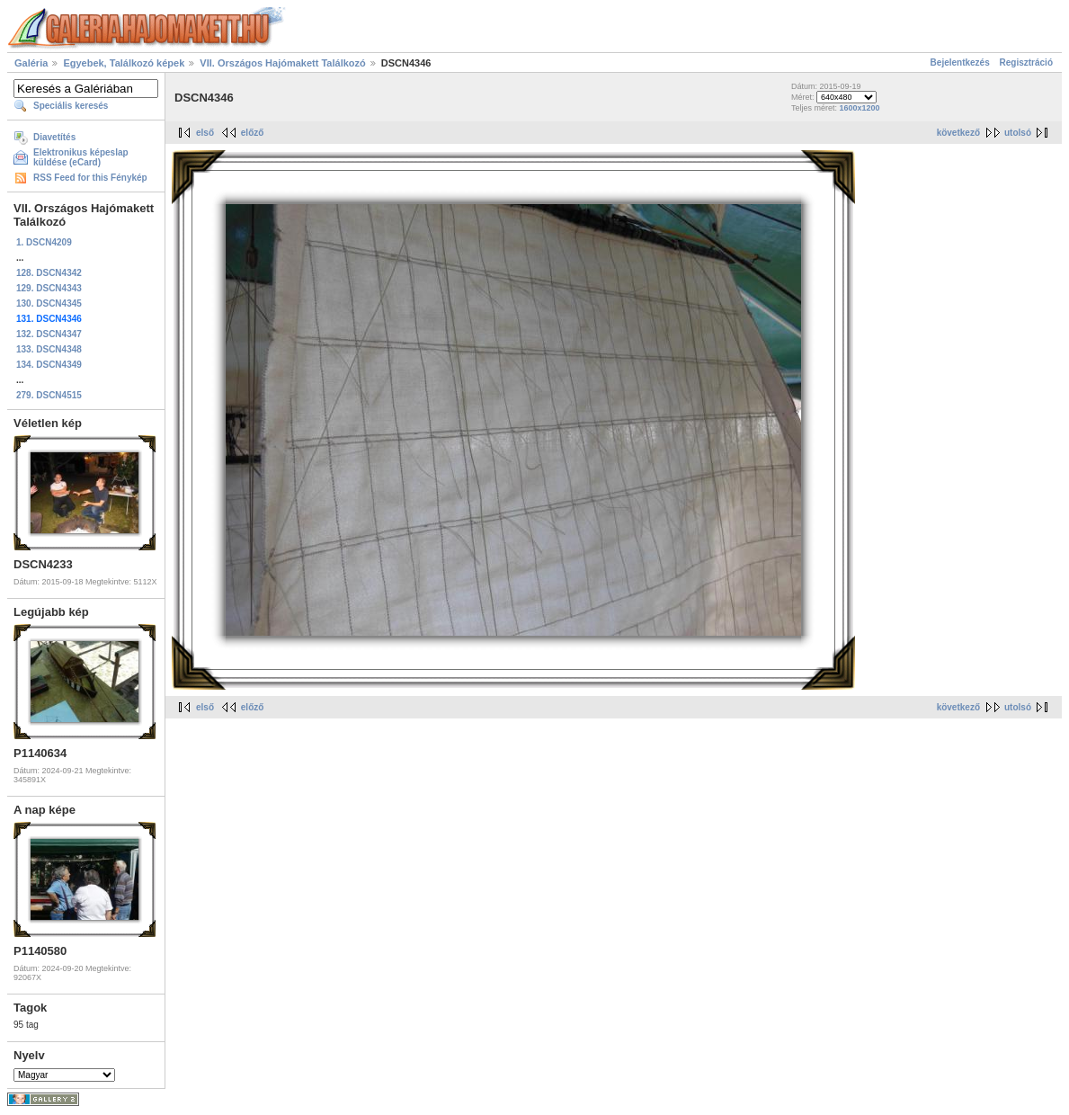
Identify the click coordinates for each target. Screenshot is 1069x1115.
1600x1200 (859, 107)
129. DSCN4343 (49, 288)
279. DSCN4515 (49, 395)
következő (958, 133)
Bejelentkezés (960, 62)
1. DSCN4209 (44, 242)
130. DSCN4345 (49, 303)
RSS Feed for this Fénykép (90, 178)
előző (252, 133)
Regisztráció (1026, 62)
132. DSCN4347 (49, 334)
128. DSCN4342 (49, 273)
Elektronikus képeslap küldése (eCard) (81, 157)
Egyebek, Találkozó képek (123, 63)
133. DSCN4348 (49, 349)
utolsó (1017, 133)
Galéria (31, 63)
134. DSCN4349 (49, 365)
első (205, 133)
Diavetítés (54, 137)
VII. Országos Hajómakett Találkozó (282, 63)
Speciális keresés (70, 106)
